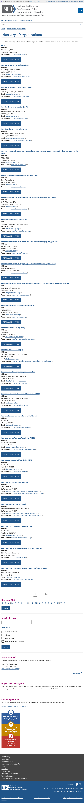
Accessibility (6, 757)
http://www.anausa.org (20, 118)
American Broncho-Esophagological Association (18, 372)
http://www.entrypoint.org (21, 295)
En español (29, 20)
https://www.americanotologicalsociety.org (27, 515)
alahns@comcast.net (13, 469)
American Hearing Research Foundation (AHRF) (18, 438)
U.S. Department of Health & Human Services (57, 1)
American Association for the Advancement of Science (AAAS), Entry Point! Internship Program (35, 284)
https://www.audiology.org (21, 231)
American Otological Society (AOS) (13, 504)
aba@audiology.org (13, 359)
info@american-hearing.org (15, 447)
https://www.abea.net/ (19, 383)
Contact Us (5, 759)
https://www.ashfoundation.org (22, 579)
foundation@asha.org (13, 577)
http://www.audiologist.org (21, 76)
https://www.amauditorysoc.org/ (23, 339)
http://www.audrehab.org (20, 96)
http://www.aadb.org (19, 317)
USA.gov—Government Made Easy (72, 798)
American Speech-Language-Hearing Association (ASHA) (21, 548)
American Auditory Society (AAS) (13, 328)
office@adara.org (12, 162)
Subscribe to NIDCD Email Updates (14, 778)
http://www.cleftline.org (20, 405)
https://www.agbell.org (20, 209)
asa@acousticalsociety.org (15, 138)
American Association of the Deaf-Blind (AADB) (18, 306)
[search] (81, 24)
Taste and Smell (10, 638)
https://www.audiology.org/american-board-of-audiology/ (32, 361)
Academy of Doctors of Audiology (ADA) (15, 65)
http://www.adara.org (19, 165)
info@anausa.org (12, 116)
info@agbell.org (11, 207)
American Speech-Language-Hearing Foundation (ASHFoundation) (24, 568)
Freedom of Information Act (11, 764)
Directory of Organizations (16, 29)
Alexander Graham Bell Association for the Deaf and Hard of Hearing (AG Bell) (28, 197)
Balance (7, 635)
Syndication (6, 771)
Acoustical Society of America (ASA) (14, 129)
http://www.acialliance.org (21, 427)
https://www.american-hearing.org (24, 449)
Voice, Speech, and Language (14, 641)
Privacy (4, 766)
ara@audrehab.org (12, 94)
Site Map (5, 769)
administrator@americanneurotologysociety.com (23, 491)
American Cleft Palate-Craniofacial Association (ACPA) (20, 394)
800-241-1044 (58, 791)
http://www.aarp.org (19, 54)
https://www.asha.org (19, 557)
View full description (11, 59)
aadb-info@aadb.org (13, 315)
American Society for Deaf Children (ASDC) (16, 526)
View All (5, 608)
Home (3, 29)
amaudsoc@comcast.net (14, 337)
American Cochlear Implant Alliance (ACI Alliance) (19, 416)
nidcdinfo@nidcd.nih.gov (11, 669)
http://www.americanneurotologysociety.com (27, 494)
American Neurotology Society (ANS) (14, 482)
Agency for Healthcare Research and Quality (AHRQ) (19, 175)
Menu (80, 10)
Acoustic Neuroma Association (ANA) (14, 107)
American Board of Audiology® (12, 350)
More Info (77, 673)
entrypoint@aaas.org (13, 293)
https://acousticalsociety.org (22, 140)
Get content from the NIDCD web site (14, 706)
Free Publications (7, 761)
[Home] (39, 10)
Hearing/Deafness (11, 632)
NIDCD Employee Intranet (9, 20)
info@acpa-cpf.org (12, 403)
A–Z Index (22, 20)
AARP (3, 45)
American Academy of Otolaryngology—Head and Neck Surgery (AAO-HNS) (28, 264)
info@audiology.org (13, 229)
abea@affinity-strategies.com (16, 381)
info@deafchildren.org (14, 535)
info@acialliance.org (13, 425)
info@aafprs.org (11, 251)
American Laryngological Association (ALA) (16, 460)
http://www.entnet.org (19, 273)
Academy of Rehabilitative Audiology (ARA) (16, 87)
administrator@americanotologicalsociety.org (22, 513)
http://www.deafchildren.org (22, 538)
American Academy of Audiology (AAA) (15, 220)
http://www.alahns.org (19, 471)
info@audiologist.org (13, 74)
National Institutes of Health (76, 1)
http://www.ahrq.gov (18, 187)
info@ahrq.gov (11, 185)
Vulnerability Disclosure (10, 773)
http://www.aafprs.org (19, 253)
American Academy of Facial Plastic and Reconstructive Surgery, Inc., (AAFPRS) (29, 242)
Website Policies (7, 776)
